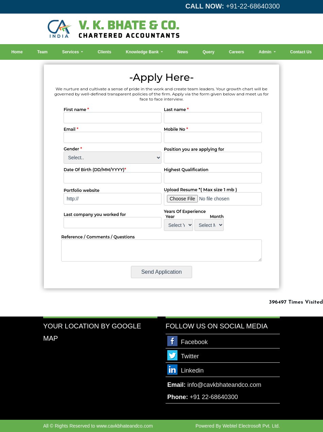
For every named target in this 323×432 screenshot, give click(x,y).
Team (42, 52)
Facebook (194, 342)
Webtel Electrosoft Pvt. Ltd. (251, 426)
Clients (104, 52)
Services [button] (71, 52)
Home (16, 52)
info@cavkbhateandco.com (224, 384)
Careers (236, 52)
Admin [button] (266, 52)
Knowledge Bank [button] (143, 52)
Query (209, 52)
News (182, 52)
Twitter (190, 356)
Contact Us (300, 52)
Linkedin (192, 370)
